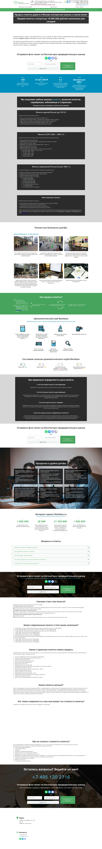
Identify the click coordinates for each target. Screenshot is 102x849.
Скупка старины (79, 7)
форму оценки (25, 212)
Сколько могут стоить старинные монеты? (27, 563)
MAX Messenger (76, 211)
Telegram (68, 211)
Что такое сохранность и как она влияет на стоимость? (30, 559)
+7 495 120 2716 (19, 301)
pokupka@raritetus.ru (23, 836)
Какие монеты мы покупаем (25, 7)
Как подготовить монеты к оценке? (24, 551)
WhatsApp (61, 211)
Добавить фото (43, 68)
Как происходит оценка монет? (23, 555)
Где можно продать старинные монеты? (26, 547)
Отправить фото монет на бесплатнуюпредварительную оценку (68, 66)
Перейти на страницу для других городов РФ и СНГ (50, 9)
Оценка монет (53, 7)
